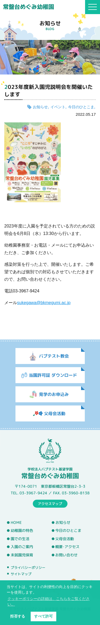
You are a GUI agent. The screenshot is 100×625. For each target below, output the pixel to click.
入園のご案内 (22, 546)
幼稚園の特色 (22, 530)
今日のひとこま (81, 107)
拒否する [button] (17, 616)
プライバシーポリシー (28, 567)
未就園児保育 (22, 555)
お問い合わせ (66, 555)
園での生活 (20, 538)
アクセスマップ (50, 503)
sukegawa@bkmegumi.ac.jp (43, 302)
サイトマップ (21, 574)
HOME (16, 522)
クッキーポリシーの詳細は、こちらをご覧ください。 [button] (48, 601)
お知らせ (40, 107)
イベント (57, 107)
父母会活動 (64, 538)
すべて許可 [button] (43, 616)
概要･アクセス (67, 546)
